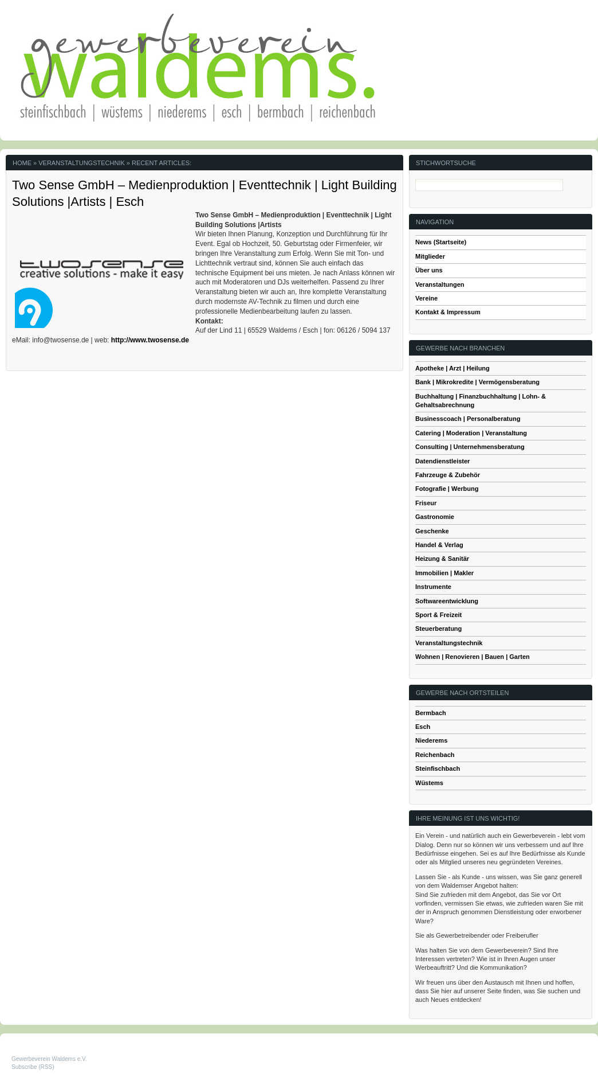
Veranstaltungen (440, 284)
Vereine (426, 298)
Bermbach (430, 712)
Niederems (431, 740)
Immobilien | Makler (444, 572)
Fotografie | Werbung (446, 488)
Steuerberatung (438, 628)
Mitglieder (430, 256)
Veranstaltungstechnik (448, 642)
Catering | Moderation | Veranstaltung (471, 433)
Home (22, 162)
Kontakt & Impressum (448, 312)
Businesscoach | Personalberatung (467, 418)
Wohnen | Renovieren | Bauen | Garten (472, 656)
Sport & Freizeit (438, 614)
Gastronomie (434, 516)
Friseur (425, 503)
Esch (422, 726)
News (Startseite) (440, 242)
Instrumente (433, 586)
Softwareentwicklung (446, 601)
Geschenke (432, 531)
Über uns (429, 270)
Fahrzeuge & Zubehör (447, 474)
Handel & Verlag (439, 544)
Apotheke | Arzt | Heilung (452, 368)
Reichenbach (434, 754)
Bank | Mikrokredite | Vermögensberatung (477, 381)
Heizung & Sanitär (442, 558)
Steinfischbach (437, 768)
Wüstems (429, 782)
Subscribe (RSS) (32, 1067)
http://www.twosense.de (150, 340)
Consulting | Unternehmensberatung (470, 446)
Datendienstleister (442, 461)
